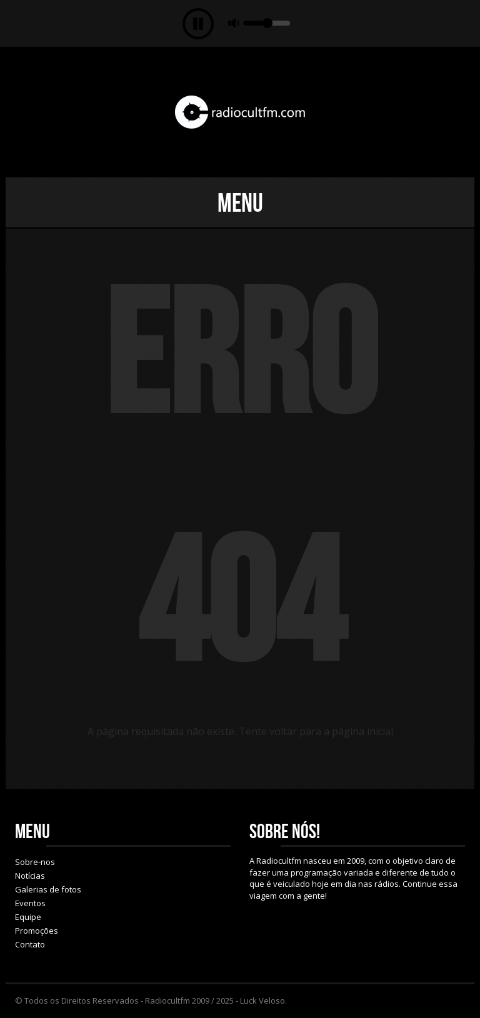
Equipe (28, 916)
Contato (30, 944)
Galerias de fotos (48, 889)
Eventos (30, 903)
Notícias (30, 875)
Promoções (36, 930)
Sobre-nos (35, 861)
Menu (240, 202)
